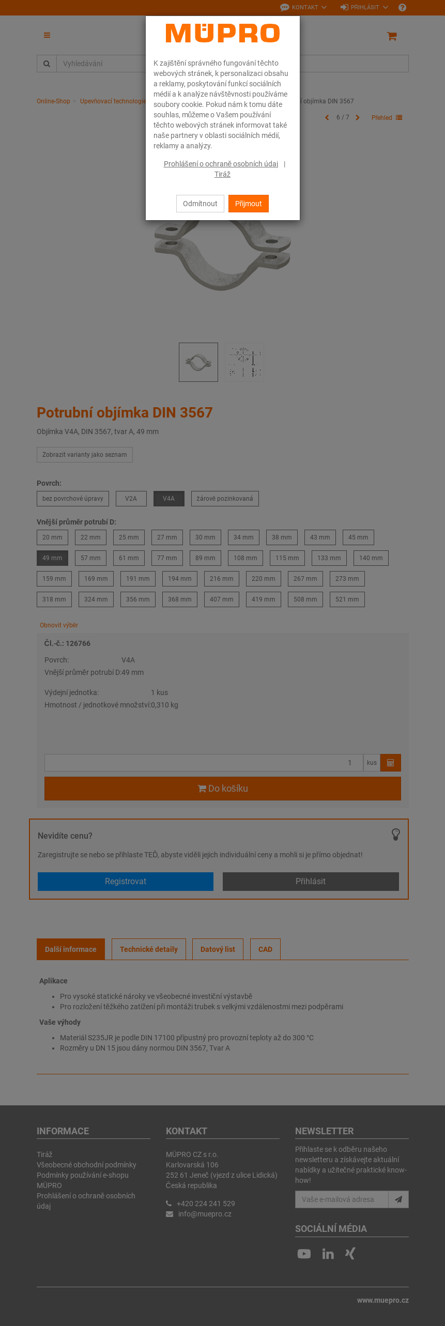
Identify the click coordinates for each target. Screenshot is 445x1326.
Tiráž (222, 174)
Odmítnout (200, 203)
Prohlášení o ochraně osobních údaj (221, 164)
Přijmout (249, 203)
